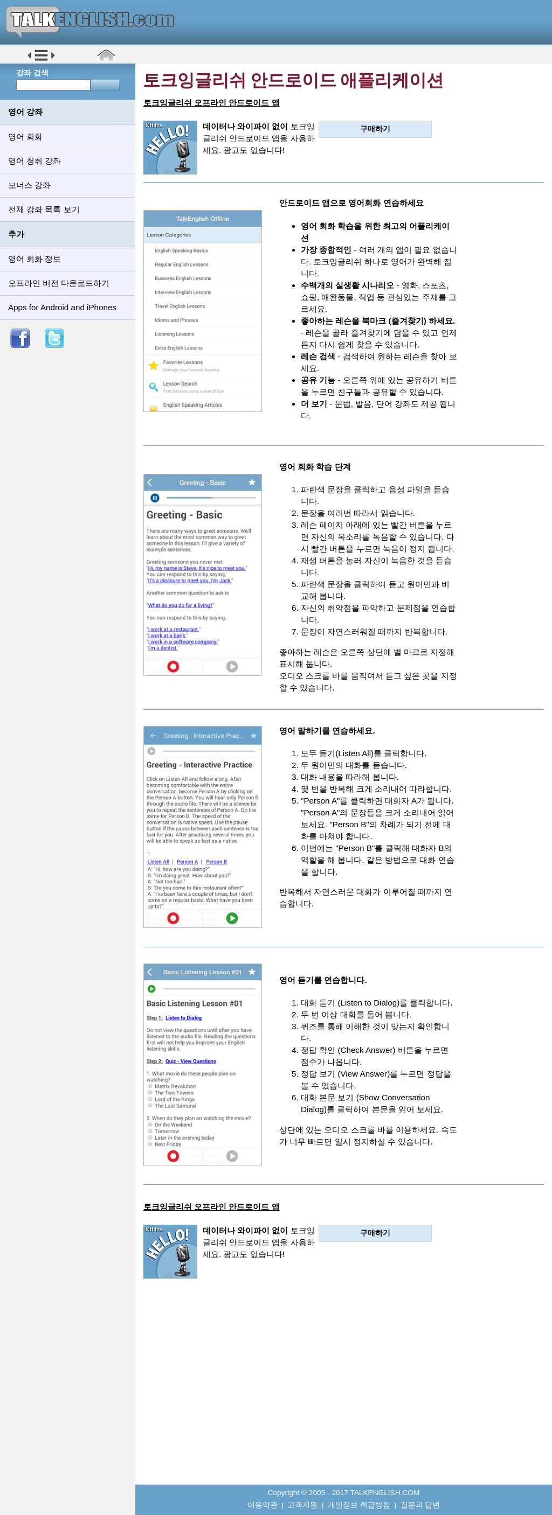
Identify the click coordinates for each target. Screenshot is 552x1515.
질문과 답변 (420, 1505)
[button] (41, 60)
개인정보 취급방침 (359, 1505)
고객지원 (302, 1505)
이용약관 (262, 1505)
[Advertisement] (343, 1389)
